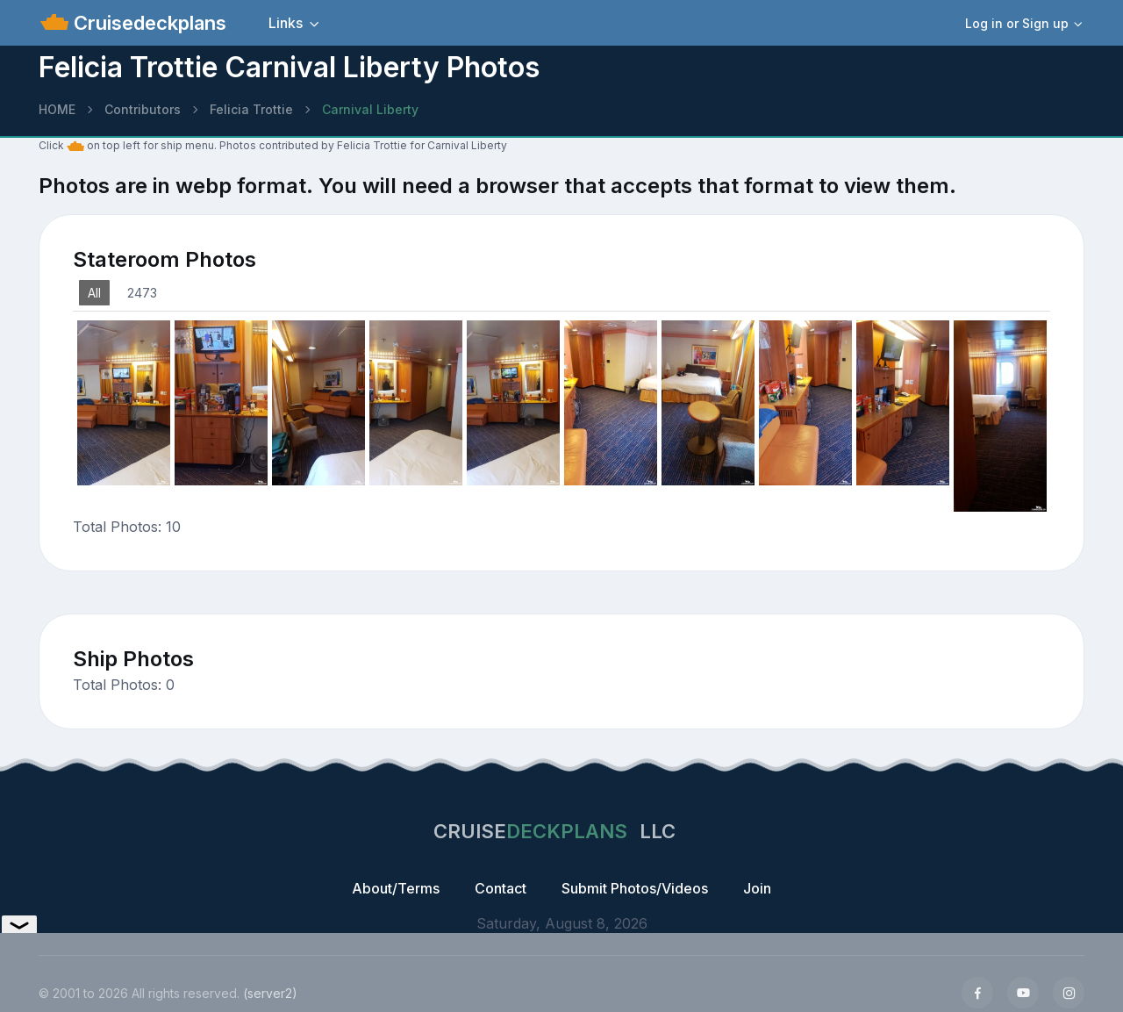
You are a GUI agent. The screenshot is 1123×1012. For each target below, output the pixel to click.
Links (285, 23)
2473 (142, 292)
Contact (500, 888)
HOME (57, 109)
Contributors (142, 109)
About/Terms (396, 888)
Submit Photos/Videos (635, 888)
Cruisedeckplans (147, 22)
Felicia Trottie (251, 109)
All (94, 292)
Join (757, 888)
